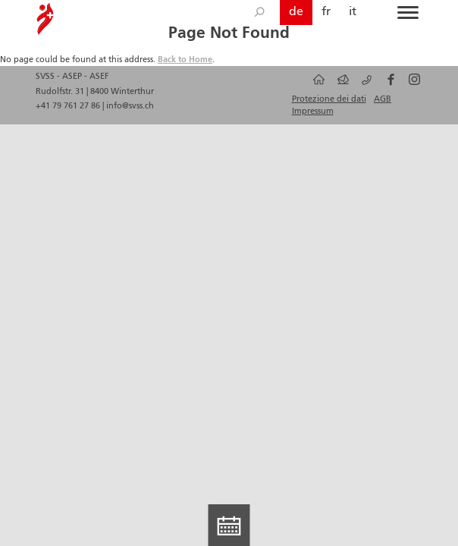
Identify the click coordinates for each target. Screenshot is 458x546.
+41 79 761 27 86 (69, 106)
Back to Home (185, 60)
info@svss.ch (130, 106)
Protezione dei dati (329, 99)
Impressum (313, 111)
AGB (382, 99)
